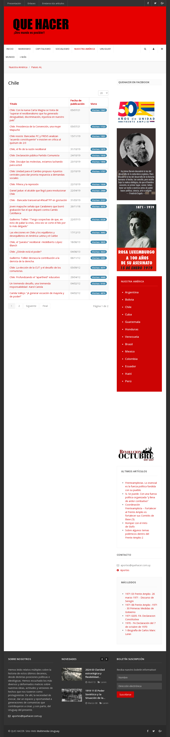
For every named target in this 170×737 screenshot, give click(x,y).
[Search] (145, 49)
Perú (128, 381)
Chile (128, 307)
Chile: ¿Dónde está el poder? (26, 251)
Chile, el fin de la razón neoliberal (28, 149)
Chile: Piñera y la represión (24, 184)
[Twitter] (155, 3)
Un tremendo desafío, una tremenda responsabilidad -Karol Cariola (30, 285)
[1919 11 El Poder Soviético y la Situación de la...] (72, 695)
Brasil (129, 344)
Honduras (131, 329)
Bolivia (129, 299)
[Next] (106, 659)
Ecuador (130, 366)
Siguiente (31, 306)
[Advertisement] (138, 419)
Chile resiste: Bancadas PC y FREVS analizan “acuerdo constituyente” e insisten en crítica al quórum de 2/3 (35, 139)
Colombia (131, 359)
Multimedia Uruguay (48, 731)
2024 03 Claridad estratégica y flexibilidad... (95, 673)
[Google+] (162, 3)
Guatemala (132, 322)
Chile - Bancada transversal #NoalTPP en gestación (38, 200)
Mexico (130, 351)
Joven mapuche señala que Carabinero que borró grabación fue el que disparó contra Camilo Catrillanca (37, 210)
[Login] (153, 49)
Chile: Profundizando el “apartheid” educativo (35, 277)
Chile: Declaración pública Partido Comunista (34, 155)
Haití (128, 374)
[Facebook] (148, 3)
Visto (94, 103)
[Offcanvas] (162, 49)
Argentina (132, 292)
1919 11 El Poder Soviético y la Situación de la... (95, 694)
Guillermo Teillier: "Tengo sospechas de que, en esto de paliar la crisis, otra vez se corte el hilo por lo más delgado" (38, 223)
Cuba (128, 314)
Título (13, 103)
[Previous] (102, 659)
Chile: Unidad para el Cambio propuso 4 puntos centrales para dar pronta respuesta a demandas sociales (37, 175)
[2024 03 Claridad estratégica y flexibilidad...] (72, 674)
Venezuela (132, 337)
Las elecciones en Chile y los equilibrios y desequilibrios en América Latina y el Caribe (34, 234)
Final (45, 306)
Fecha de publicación (77, 102)
